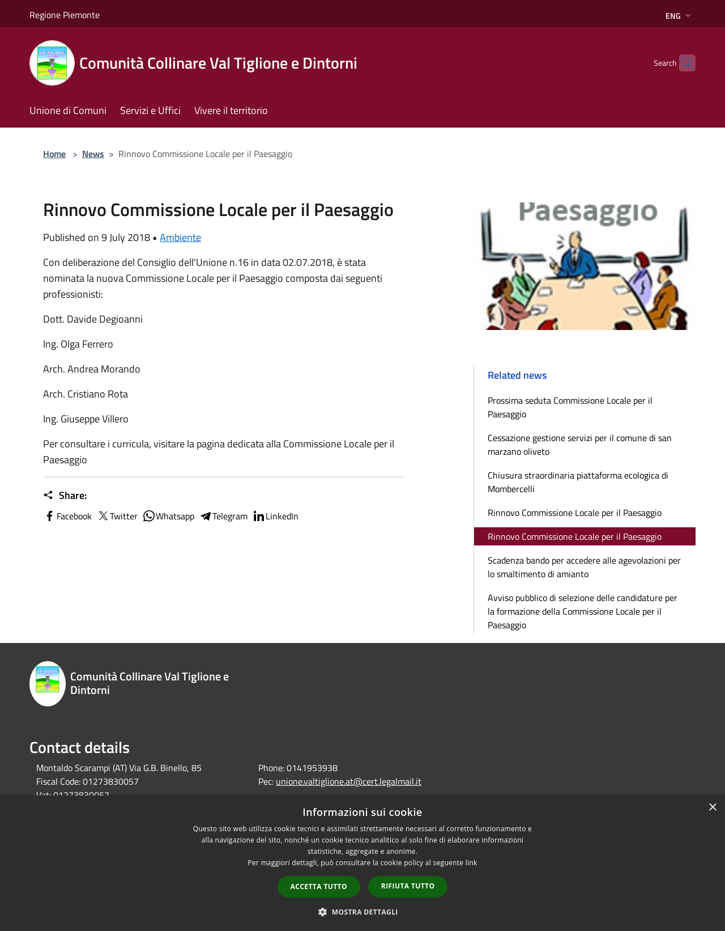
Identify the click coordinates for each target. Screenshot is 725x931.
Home (54, 153)
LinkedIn (275, 516)
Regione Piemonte (64, 15)
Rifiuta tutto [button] (408, 886)
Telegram (223, 516)
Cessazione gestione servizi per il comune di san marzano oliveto (580, 444)
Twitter (117, 516)
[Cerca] (682, 63)
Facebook (67, 516)
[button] (362, 911)
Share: (65, 495)
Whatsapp (168, 516)
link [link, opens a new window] (471, 862)
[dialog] (362, 863)
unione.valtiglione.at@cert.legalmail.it (348, 781)
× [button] (712, 807)
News (93, 153)
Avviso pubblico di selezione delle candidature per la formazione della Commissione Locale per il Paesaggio (582, 611)
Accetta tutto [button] (319, 886)
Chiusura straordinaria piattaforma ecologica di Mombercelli (578, 482)
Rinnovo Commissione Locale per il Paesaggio (575, 512)
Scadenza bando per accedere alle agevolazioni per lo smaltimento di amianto (584, 567)
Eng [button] (679, 16)
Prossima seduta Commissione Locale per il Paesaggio (570, 407)
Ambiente (180, 237)
